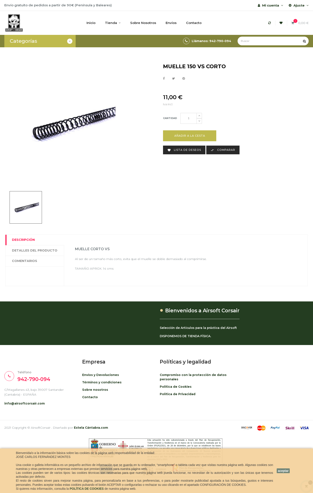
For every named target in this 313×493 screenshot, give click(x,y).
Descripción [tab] (23, 240)
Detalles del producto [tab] (34, 250)
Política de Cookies (176, 388)
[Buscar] (273, 41)
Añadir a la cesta (189, 135)
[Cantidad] (188, 118)
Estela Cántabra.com (96, 431)
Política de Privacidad (179, 396)
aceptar (283, 471)
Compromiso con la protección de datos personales (190, 379)
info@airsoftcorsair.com (26, 407)
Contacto (90, 399)
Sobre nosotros (96, 391)
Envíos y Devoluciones (101, 377)
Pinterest (183, 78)
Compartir (164, 78)
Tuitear (173, 78)
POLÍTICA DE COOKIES (87, 488)
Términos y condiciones (103, 384)
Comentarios (24, 261)
